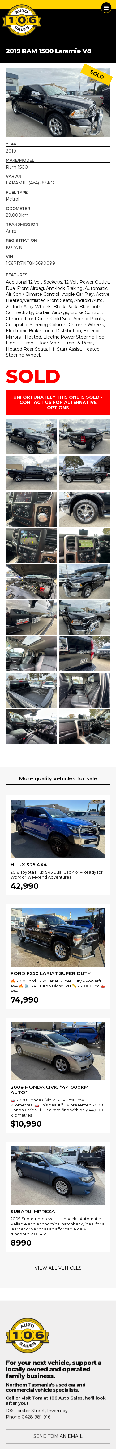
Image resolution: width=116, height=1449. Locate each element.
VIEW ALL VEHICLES (58, 1268)
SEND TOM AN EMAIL (58, 1439)
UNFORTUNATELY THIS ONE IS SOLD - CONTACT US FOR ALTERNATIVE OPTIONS (58, 402)
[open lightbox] (58, 102)
